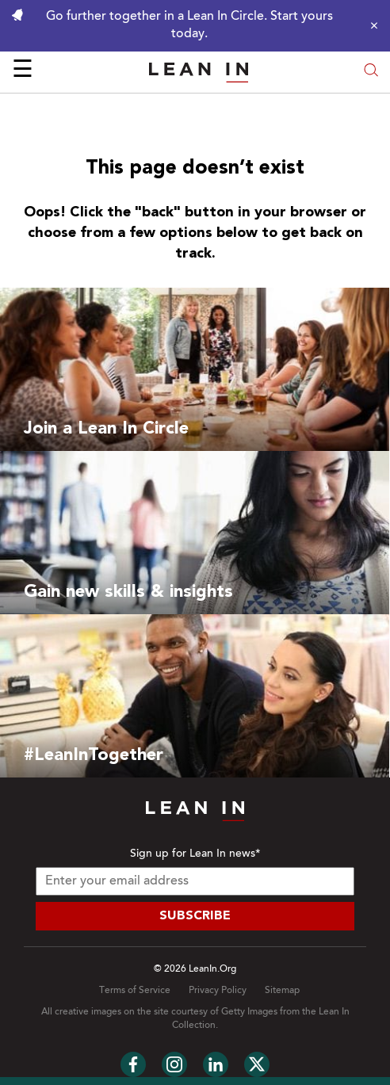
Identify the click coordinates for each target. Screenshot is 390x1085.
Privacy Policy (218, 990)
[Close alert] (370, 25)
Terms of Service (134, 990)
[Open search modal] (371, 72)
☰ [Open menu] (22, 71)
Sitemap (282, 990)
